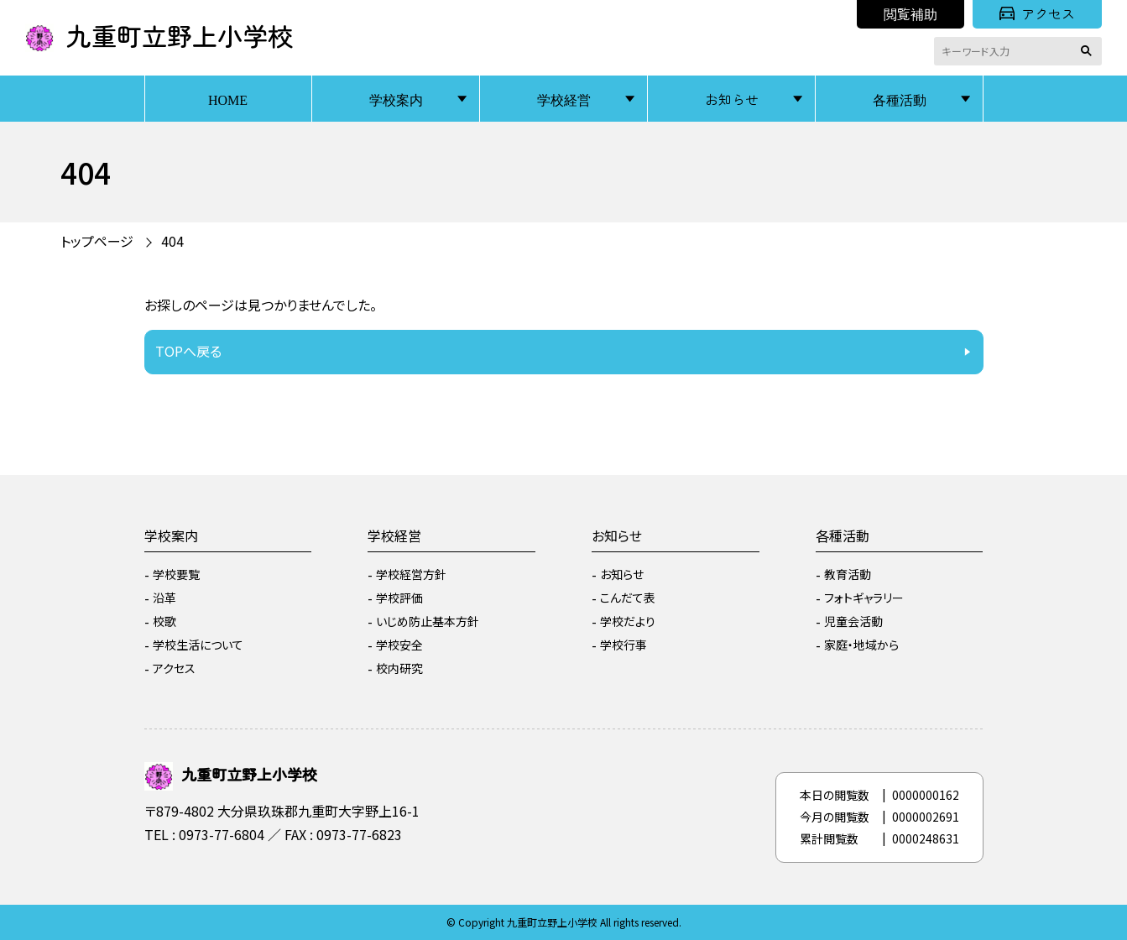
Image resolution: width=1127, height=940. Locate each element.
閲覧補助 (910, 13)
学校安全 (399, 644)
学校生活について (198, 644)
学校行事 (623, 644)
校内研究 (399, 668)
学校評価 (399, 597)
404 (172, 241)
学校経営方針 (411, 574)
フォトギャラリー (864, 597)
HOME (228, 99)
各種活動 (899, 99)
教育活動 (847, 574)
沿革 (164, 597)
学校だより (627, 621)
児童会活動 (853, 621)
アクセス (1037, 13)
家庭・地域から (861, 644)
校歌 (164, 621)
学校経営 (564, 99)
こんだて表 (627, 597)
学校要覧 (176, 574)
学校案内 (396, 99)
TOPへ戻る (188, 351)
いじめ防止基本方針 (427, 621)
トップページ (96, 241)
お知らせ (732, 99)
